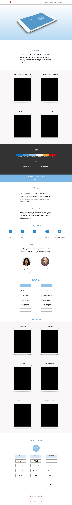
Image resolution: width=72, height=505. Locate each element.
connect (60, 2)
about (55, 2)
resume (51, 2)
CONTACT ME (36, 501)
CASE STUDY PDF (36, 496)
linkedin (46, 2)
